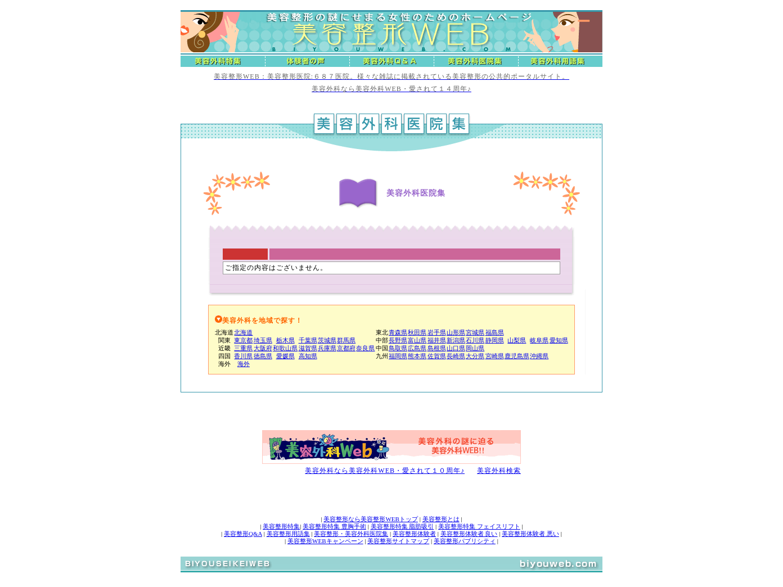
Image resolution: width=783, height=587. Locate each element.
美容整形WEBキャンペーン (325, 541)
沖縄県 (539, 356)
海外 (243, 363)
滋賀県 (308, 348)
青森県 (398, 332)
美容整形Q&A (243, 533)
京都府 (346, 348)
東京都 (243, 340)
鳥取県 (398, 348)
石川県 (475, 340)
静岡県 (494, 340)
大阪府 (263, 348)
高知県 (308, 356)
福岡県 (398, 356)
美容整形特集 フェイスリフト (479, 526)
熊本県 (417, 356)
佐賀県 (437, 356)
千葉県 (308, 340)
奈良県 (365, 348)
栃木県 (285, 340)
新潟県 (456, 340)
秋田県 (417, 332)
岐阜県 (539, 340)
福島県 (494, 332)
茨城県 (327, 340)
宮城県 (475, 332)
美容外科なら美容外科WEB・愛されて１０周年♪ (385, 471)
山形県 (456, 332)
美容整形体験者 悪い (530, 533)
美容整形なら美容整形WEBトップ (370, 519)
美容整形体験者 (414, 533)
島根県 (437, 348)
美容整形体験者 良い (469, 533)
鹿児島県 (517, 356)
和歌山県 (285, 348)
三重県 (243, 348)
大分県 (475, 356)
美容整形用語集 (288, 533)
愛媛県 (285, 356)
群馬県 (346, 340)
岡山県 (475, 348)
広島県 (417, 348)
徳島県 (263, 356)
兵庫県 (327, 348)
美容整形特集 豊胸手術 (334, 526)
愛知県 (559, 340)
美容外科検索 (499, 471)
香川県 (243, 356)
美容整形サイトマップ (398, 541)
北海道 (243, 332)
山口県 (456, 348)
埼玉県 (263, 340)
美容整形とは (441, 519)
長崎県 (456, 356)
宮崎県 (494, 356)
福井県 (437, 340)
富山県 (417, 340)
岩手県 (437, 332)
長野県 (398, 340)
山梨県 (516, 340)
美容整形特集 (281, 526)
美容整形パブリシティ (465, 541)
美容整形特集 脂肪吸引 (402, 526)
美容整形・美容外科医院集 (351, 533)
